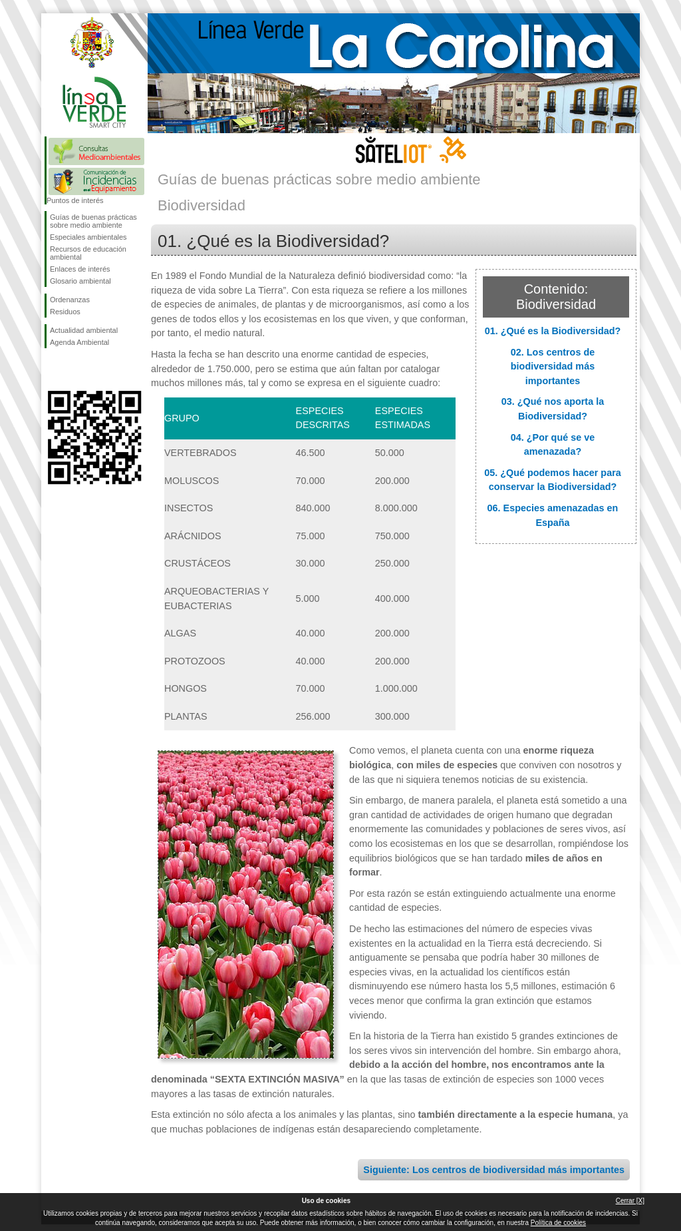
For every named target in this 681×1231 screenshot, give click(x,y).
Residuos (65, 312)
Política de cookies (558, 1222)
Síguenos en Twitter (74, 369)
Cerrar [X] (630, 1200)
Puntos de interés (75, 200)
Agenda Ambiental (79, 342)
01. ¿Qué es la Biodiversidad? (553, 331)
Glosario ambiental (80, 281)
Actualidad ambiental (84, 330)
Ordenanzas (70, 300)
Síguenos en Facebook (53, 369)
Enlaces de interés (80, 269)
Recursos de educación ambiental (88, 253)
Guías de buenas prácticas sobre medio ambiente (93, 221)
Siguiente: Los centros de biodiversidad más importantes (493, 1169)
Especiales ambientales (88, 237)
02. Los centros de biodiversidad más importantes (553, 366)
